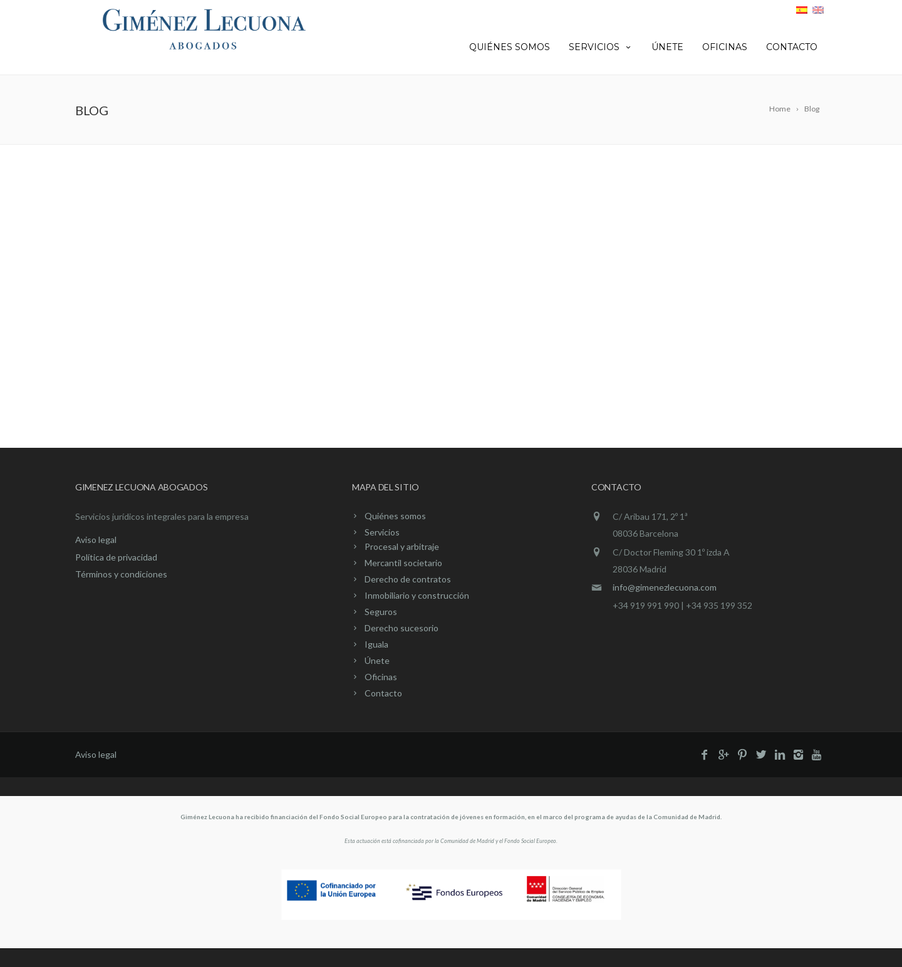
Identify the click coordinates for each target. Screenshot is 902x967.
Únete (667, 47)
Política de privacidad (116, 557)
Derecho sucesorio (401, 628)
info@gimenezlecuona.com (665, 587)
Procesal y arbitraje (402, 546)
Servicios (601, 47)
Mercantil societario (403, 562)
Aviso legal (96, 539)
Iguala (376, 644)
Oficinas (724, 47)
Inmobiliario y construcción (417, 595)
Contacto (791, 47)
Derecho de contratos (408, 579)
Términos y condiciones (121, 574)
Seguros (381, 611)
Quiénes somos (509, 47)
